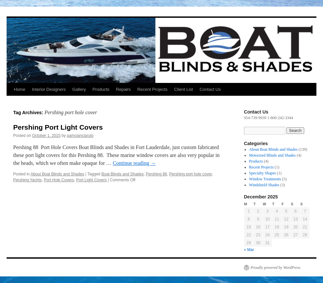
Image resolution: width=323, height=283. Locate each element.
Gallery (79, 89)
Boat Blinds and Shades (123, 174)
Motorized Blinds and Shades (272, 155)
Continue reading (134, 163)
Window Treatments (265, 179)
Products (100, 89)
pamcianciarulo (80, 135)
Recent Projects (152, 89)
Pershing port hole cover (190, 174)
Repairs (123, 89)
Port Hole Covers (59, 180)
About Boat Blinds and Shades (57, 174)
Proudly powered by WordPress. (275, 267)
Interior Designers (49, 89)
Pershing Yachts (27, 180)
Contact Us (209, 89)
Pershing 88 (156, 174)
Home (19, 89)
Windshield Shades (264, 185)
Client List (183, 89)
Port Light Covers (91, 180)
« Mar (249, 249)
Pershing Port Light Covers (58, 127)
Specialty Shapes (262, 173)
